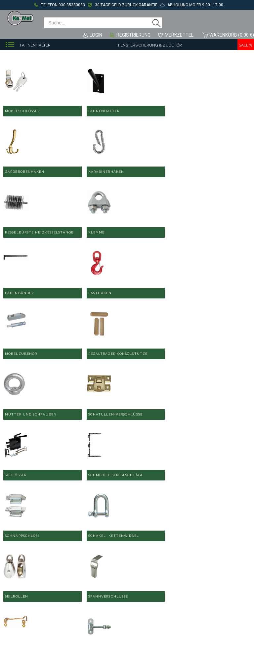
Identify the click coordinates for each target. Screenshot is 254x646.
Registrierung (133, 35)
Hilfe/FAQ (197, 557)
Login (96, 35)
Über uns (196, 565)
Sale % (245, 45)
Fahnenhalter (35, 45)
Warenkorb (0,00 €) (231, 35)
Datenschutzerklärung (149, 581)
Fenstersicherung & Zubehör (150, 45)
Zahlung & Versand (146, 589)
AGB (131, 573)
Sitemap (135, 597)
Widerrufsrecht (142, 605)
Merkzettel (179, 35)
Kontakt (134, 557)
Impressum (138, 565)
